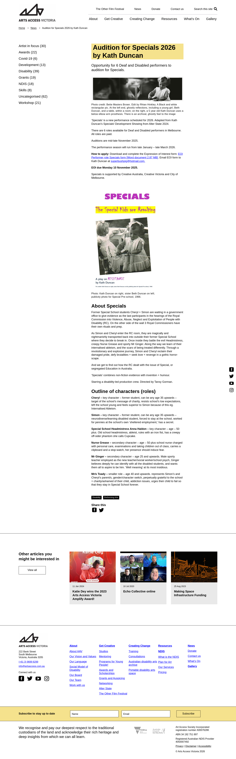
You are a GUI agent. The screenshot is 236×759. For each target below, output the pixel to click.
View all (32, 570)
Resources (169, 19)
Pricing (162, 672)
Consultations (137, 656)
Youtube (38, 678)
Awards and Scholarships (107, 672)
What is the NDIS (168, 656)
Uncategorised (29, 96)
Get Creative (113, 19)
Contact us (177, 9)
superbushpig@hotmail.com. (128, 161)
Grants (24, 77)
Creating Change (142, 19)
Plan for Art (165, 662)
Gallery (211, 19)
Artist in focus (29, 46)
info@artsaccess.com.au (32, 666)
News (137, 9)
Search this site (203, 9)
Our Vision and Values (83, 656)
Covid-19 (25, 58)
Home (22, 28)
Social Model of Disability (79, 668)
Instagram (46, 678)
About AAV (76, 651)
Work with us (77, 685)
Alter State (105, 688)
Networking (106, 683)
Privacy (179, 746)
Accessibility (204, 746)
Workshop (26, 103)
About (93, 19)
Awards (24, 52)
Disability (25, 71)
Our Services (166, 667)
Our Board (76, 675)
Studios (103, 651)
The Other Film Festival (110, 9)
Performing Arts (111, 497)
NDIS (23, 84)
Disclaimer (191, 746)
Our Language (78, 661)
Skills (23, 90)
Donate (156, 9)
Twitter (30, 678)
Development (29, 65)
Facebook (21, 678)
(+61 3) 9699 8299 (28, 662)
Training (133, 651)
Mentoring (105, 656)
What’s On (191, 19)
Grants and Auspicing (112, 678)
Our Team (75, 680)
